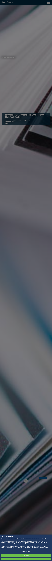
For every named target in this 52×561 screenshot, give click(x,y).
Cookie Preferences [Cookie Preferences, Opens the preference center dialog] (26, 552)
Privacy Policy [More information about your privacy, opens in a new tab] (4, 550)
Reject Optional (26, 556)
